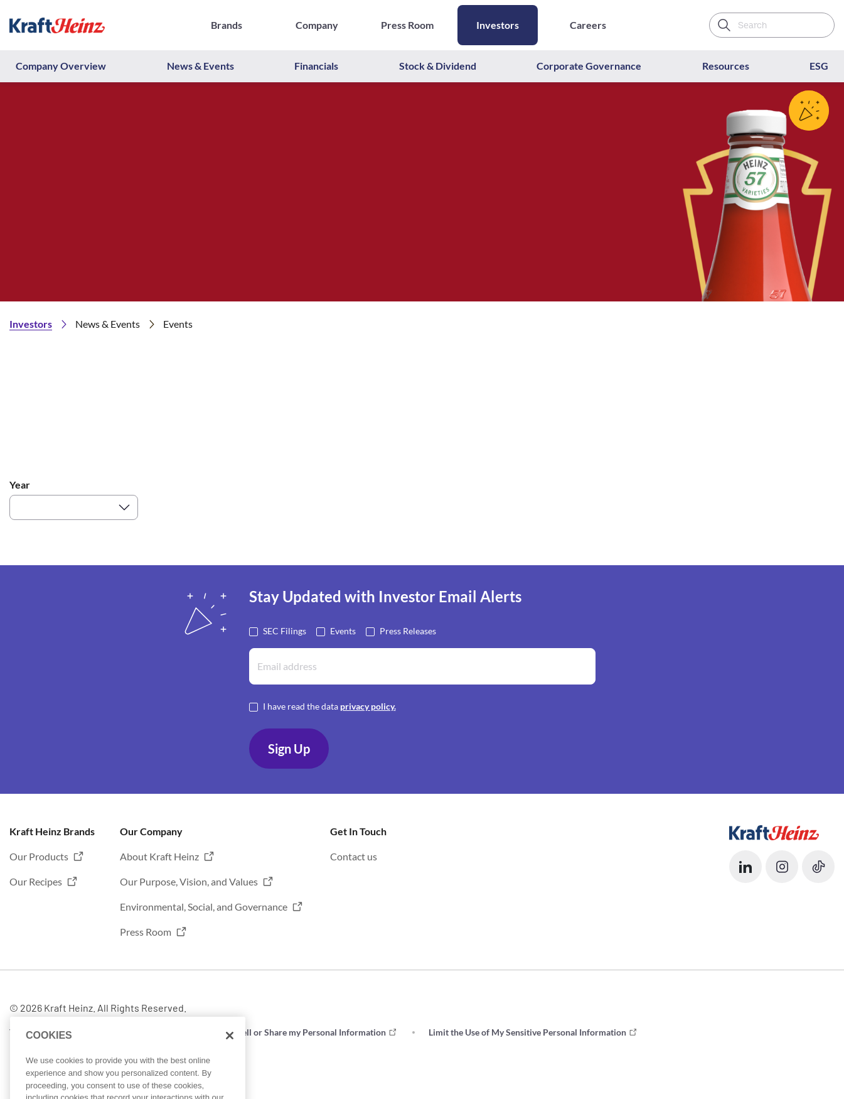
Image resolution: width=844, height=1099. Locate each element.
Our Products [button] (38, 856)
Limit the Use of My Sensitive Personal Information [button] (527, 1032)
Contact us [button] (353, 856)
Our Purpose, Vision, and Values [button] (189, 881)
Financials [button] (316, 66)
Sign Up (289, 748)
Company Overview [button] (61, 66)
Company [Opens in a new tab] (317, 25)
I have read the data (329, 706)
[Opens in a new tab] (774, 831)
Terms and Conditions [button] (51, 1032)
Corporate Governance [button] (589, 66)
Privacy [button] (151, 1032)
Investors (497, 25)
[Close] (229, 1064)
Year (19, 484)
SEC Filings (284, 630)
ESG (818, 66)
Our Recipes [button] (35, 881)
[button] (745, 866)
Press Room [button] (145, 932)
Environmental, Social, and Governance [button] (203, 906)
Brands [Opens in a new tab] (226, 25)
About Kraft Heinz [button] (159, 856)
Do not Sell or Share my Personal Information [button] (297, 1032)
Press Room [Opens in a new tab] (407, 25)
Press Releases (408, 630)
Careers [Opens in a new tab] (588, 25)
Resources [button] (725, 66)
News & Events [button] (200, 66)
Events (343, 630)
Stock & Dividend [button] (437, 66)
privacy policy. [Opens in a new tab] (368, 706)
